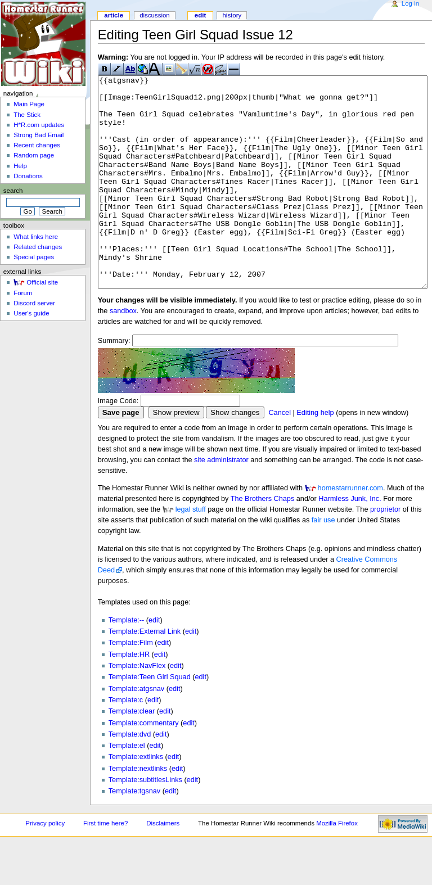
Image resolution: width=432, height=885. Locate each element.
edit (154, 662)
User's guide (31, 313)
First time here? (105, 865)
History (231, 15)
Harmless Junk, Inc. (349, 541)
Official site (42, 282)
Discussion (154, 15)
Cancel (279, 455)
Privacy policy (45, 865)
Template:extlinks (136, 799)
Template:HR (129, 697)
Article (113, 15)
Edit (200, 15)
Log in (410, 3)
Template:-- (126, 662)
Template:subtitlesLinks (145, 822)
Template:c (126, 742)
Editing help (315, 455)
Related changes (38, 246)
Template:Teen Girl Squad (150, 719)
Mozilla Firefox (337, 865)
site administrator (221, 502)
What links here (36, 236)
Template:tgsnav (134, 833)
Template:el (127, 788)
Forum (23, 293)
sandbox (123, 353)
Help (20, 165)
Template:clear (132, 753)
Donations (28, 176)
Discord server (34, 303)
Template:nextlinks (138, 811)
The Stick (27, 114)
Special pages (34, 257)
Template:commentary (144, 765)
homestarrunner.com (350, 530)
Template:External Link (145, 674)
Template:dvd (130, 776)
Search (13, 190)
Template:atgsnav (136, 731)
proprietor (385, 552)
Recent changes (37, 145)
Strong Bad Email (39, 135)
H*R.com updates (39, 124)
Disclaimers (162, 865)
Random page (34, 155)
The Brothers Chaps (263, 541)
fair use (323, 562)
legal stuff (191, 552)
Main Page (29, 104)
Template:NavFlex (137, 708)
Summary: (114, 383)
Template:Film (131, 685)
